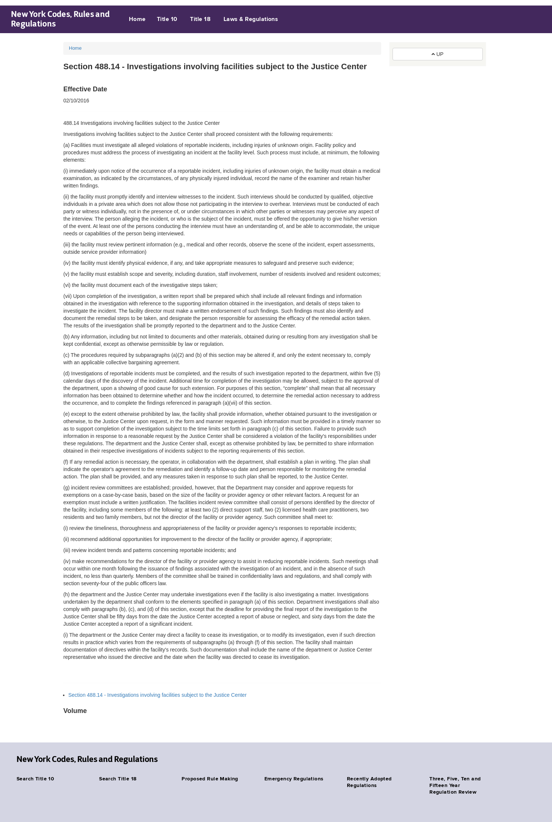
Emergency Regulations (294, 778)
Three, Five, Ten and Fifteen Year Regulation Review (455, 785)
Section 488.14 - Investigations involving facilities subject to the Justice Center (157, 695)
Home (137, 19)
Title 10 (167, 19)
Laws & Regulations (251, 19)
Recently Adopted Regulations (369, 782)
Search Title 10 (35, 778)
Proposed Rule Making (210, 778)
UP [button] (437, 54)
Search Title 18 (117, 778)
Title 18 (200, 19)
